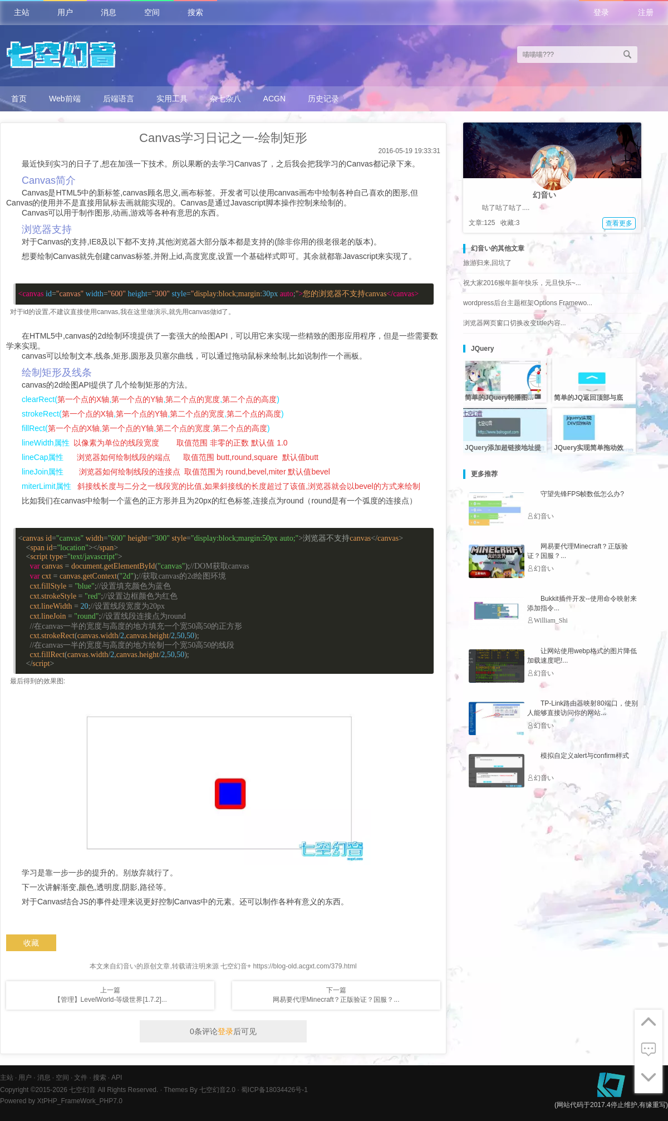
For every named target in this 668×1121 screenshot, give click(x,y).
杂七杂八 (225, 98)
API (116, 1077)
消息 (108, 12)
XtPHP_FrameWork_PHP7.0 (79, 1101)
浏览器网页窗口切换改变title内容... (514, 323)
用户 (65, 12)
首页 (19, 98)
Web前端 (65, 98)
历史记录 (323, 98)
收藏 (31, 942)
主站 (22, 12)
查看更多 (619, 223)
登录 (601, 12)
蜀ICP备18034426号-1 (274, 1090)
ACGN (274, 98)
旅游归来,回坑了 (487, 263)
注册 (646, 12)
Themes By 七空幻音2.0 (199, 1090)
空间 (152, 12)
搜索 (195, 12)
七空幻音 (82, 1090)
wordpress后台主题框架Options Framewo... (527, 303)
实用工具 (172, 98)
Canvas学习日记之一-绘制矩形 (223, 138)
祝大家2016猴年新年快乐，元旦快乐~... (522, 283)
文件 (80, 1077)
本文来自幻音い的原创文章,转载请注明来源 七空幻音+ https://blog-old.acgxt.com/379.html (223, 966)
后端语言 (118, 98)
